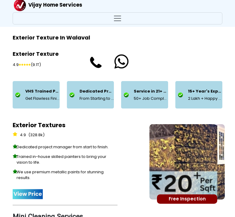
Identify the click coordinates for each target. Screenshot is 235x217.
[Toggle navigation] (117, 18)
